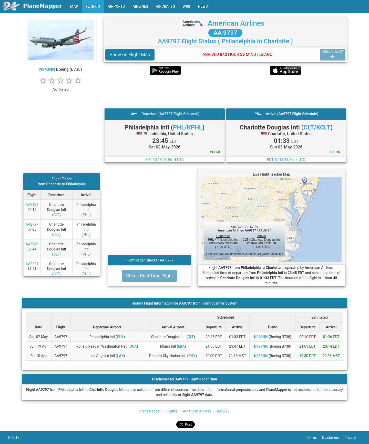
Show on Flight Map (130, 54)
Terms (314, 438)
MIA (181, 346)
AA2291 (32, 264)
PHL (86, 215)
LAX (120, 356)
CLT (56, 215)
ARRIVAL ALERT (333, 54)
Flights (171, 411)
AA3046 (32, 244)
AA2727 (32, 224)
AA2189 (32, 205)
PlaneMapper (150, 411)
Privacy (352, 438)
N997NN (261, 346)
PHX (192, 356)
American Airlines (236, 23)
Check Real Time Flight (149, 275)
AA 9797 (225, 32)
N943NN (47, 69)
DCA (133, 346)
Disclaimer (333, 438)
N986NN (261, 356)
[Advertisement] (225, 91)
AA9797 (223, 411)
